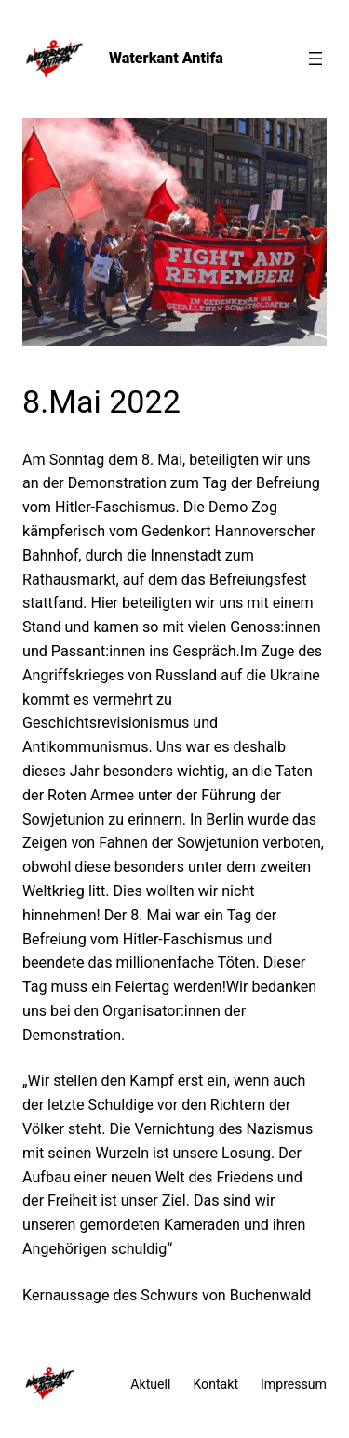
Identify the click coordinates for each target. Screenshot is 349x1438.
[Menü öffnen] (315, 58)
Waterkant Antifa (166, 58)
